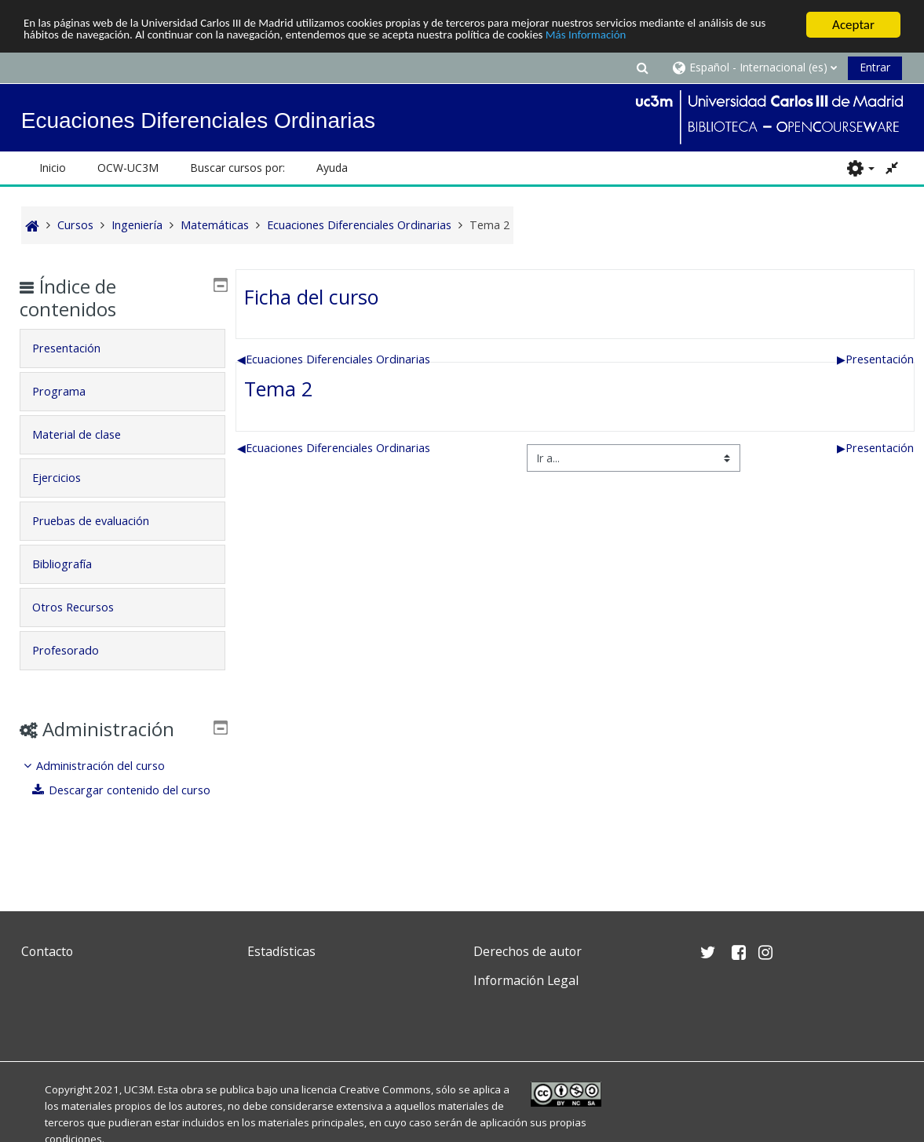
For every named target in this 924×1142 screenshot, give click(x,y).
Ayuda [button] (332, 167)
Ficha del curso (311, 296)
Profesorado (76, 650)
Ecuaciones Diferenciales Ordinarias (333, 359)
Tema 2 (278, 388)
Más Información (743, 39)
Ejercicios (67, 477)
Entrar (875, 67)
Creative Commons (385, 1089)
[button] (642, 67)
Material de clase (87, 434)
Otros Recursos (84, 607)
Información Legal (526, 980)
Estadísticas (281, 951)
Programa (70, 391)
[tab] (122, 348)
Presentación (875, 359)
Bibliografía (73, 563)
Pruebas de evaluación (101, 520)
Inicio (52, 167)
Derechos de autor (527, 951)
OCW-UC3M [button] (128, 167)
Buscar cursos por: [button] (237, 167)
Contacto (47, 951)
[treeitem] (122, 789)
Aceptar (853, 24)
